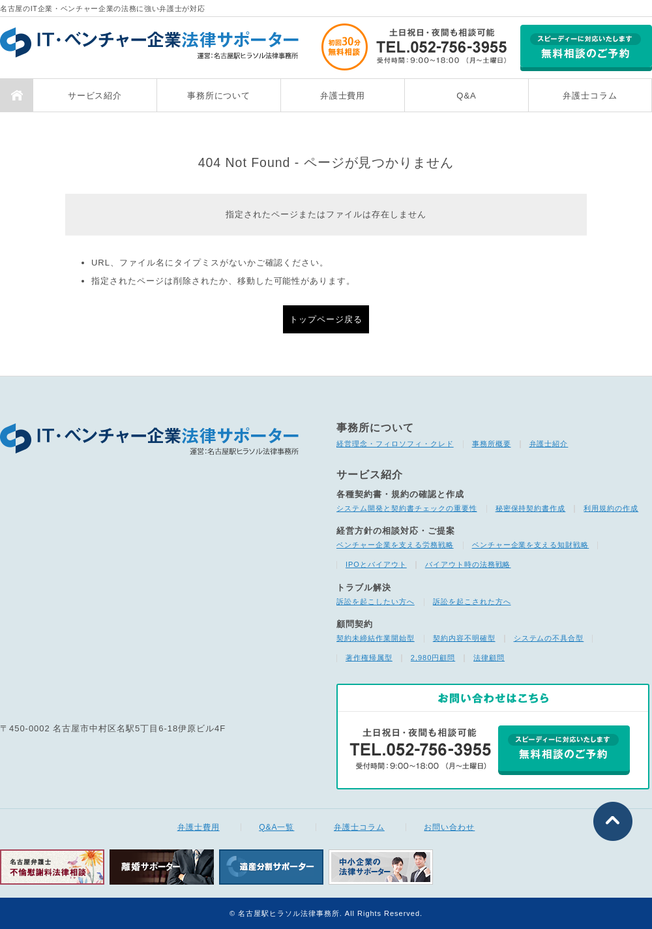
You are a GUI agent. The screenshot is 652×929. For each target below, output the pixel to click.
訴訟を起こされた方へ (472, 601)
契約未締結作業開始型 (375, 638)
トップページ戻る (326, 319)
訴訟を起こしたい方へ (375, 601)
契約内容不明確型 (464, 638)
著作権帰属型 (369, 658)
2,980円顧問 (433, 658)
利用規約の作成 (611, 508)
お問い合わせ (449, 827)
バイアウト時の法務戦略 (468, 564)
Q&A (466, 95)
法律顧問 (489, 658)
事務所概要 (491, 444)
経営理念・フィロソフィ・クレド (395, 444)
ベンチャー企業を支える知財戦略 (530, 545)
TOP (16, 95)
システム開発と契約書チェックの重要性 (406, 508)
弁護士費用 (343, 95)
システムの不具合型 (549, 638)
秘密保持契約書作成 (531, 508)
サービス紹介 (95, 95)
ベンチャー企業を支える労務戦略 (395, 545)
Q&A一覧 (276, 827)
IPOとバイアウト (376, 564)
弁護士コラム (590, 95)
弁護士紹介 (549, 444)
